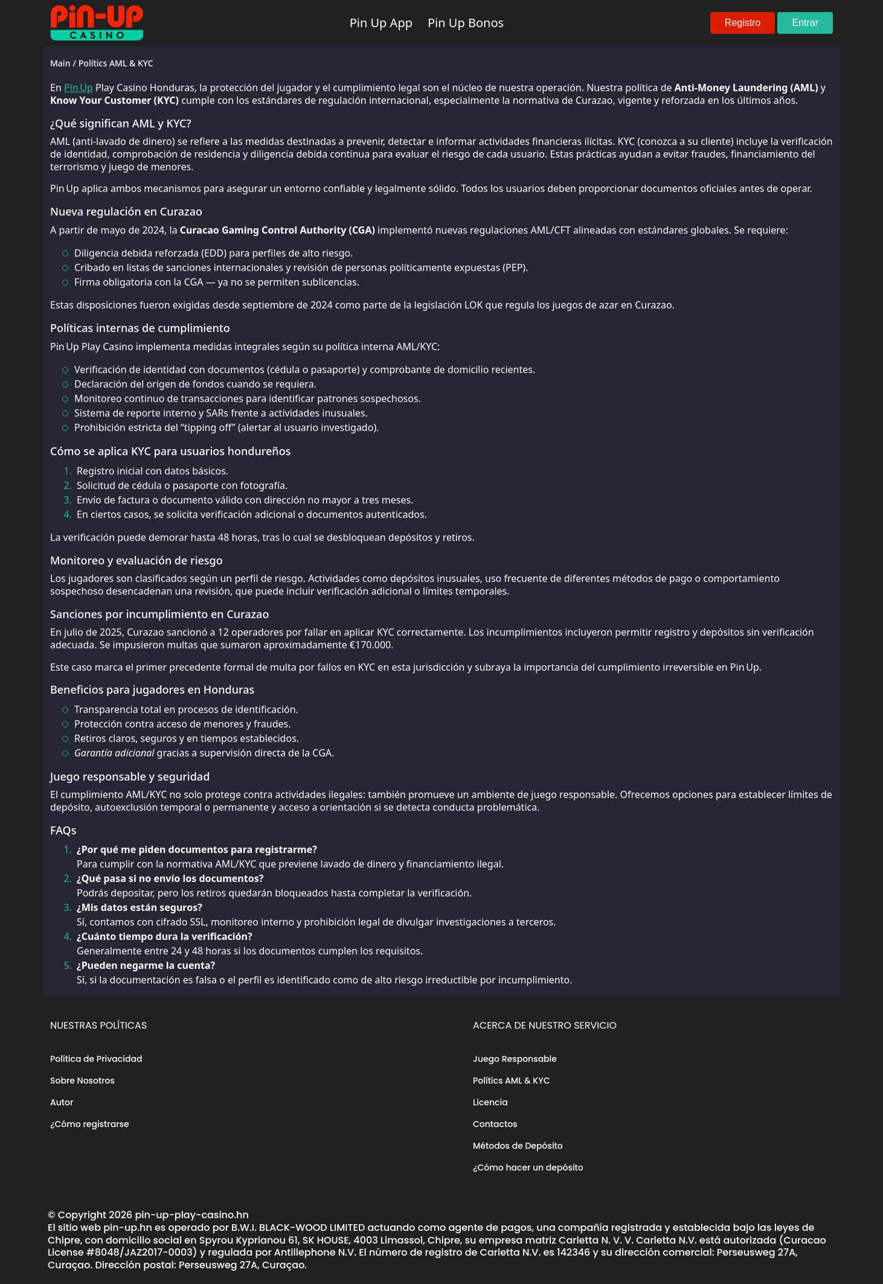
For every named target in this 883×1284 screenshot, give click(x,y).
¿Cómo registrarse (89, 1124)
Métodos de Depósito (518, 1146)
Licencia (490, 1102)
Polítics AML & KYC (511, 1081)
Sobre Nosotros (82, 1081)
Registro (743, 23)
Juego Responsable (515, 1059)
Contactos (495, 1124)
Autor (61, 1102)
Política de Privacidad (96, 1059)
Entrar (805, 23)
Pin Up (78, 87)
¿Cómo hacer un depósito (528, 1167)
